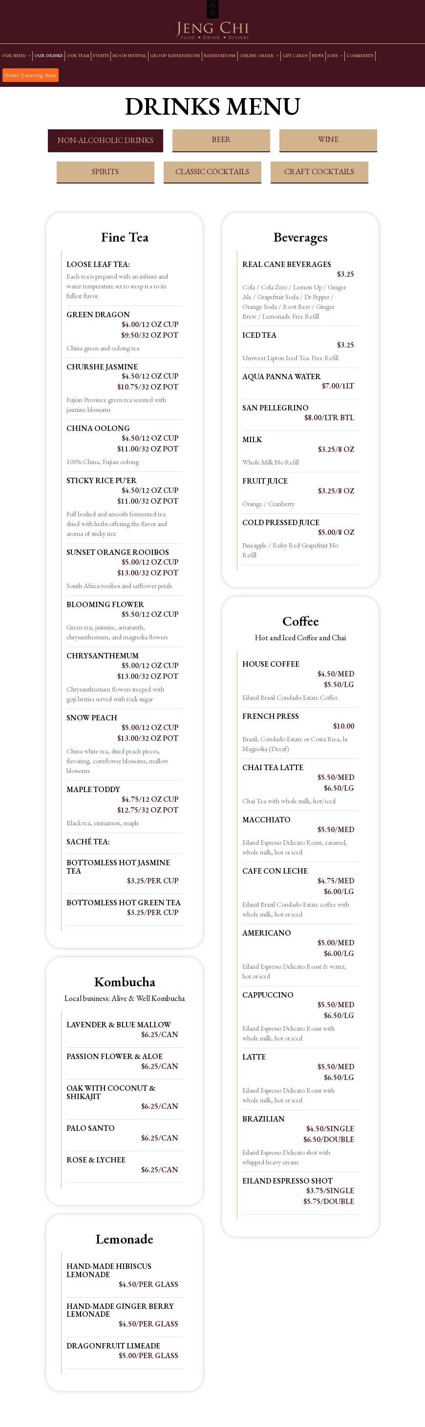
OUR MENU (16, 56)
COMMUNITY (360, 56)
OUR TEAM (77, 56)
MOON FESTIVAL (129, 56)
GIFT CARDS (295, 56)
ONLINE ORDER (259, 56)
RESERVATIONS (220, 56)
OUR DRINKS (48, 56)
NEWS (318, 56)
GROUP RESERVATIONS (175, 56)
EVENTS (101, 56)
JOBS (335, 56)
